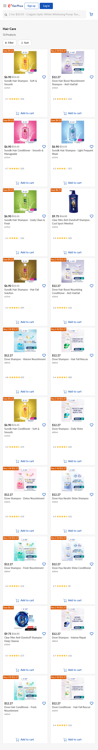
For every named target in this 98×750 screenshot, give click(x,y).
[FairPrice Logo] (15, 6)
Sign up (31, 5)
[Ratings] (14, 99)
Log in (46, 5)
